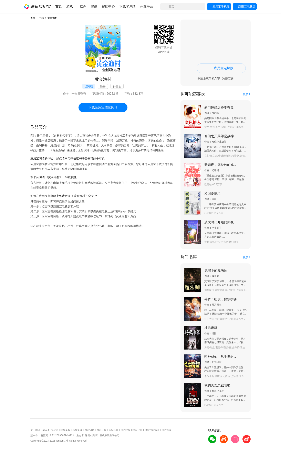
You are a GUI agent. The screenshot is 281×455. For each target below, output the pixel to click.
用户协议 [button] (166, 430)
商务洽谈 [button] (77, 430)
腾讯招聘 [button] (89, 430)
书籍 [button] (41, 17)
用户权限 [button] (125, 430)
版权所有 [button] (113, 430)
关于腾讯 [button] (35, 430)
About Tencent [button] (50, 430)
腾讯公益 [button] (101, 430)
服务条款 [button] (65, 430)
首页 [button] (32, 17)
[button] (37, 6)
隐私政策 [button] (137, 430)
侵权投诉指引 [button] (152, 430)
